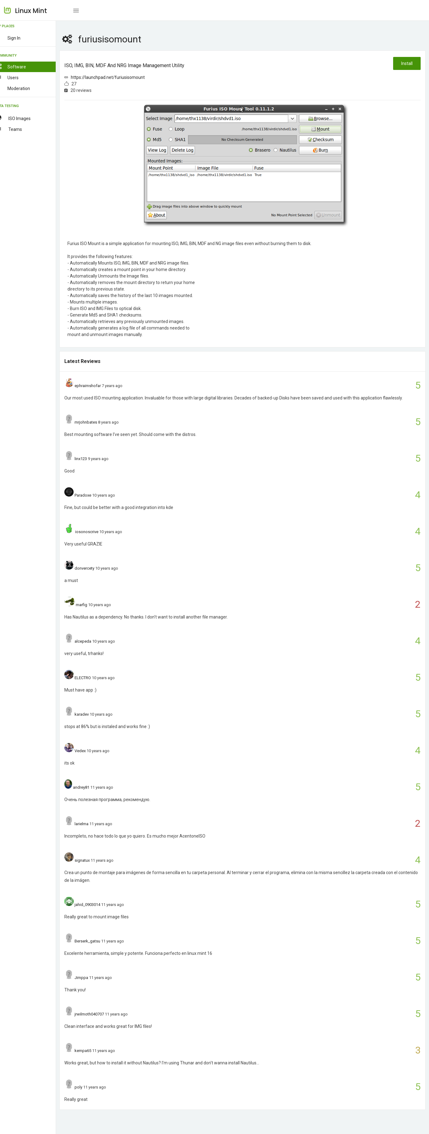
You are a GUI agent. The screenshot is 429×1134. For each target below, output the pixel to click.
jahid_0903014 (96, 904)
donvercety (94, 568)
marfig (91, 604)
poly (88, 1087)
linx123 (90, 458)
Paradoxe (92, 495)
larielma (91, 823)
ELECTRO (92, 677)
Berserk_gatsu (96, 941)
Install (406, 63)
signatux (91, 860)
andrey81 (90, 787)
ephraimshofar (97, 385)
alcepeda (92, 641)
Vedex (89, 750)
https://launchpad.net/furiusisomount (117, 77)
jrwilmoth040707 (98, 1014)
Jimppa (90, 977)
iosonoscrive (95, 531)
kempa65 (92, 1050)
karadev (91, 714)
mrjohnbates (95, 422)
